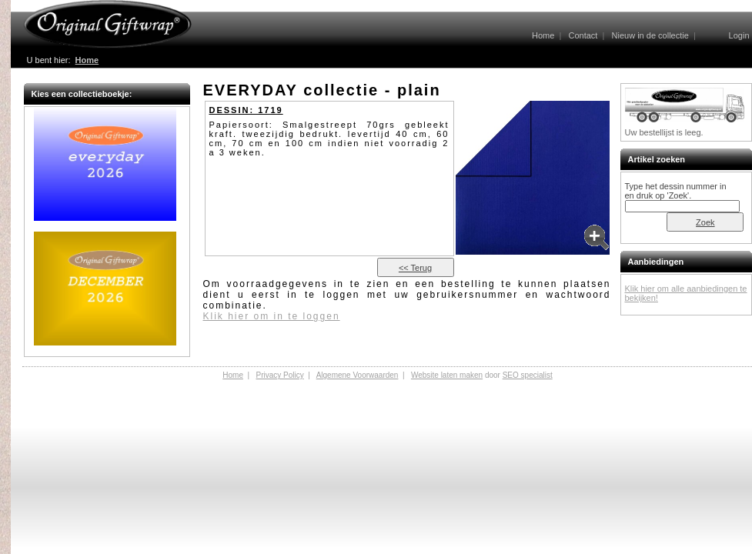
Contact (582, 35)
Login (739, 35)
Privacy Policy (279, 375)
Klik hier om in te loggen (271, 316)
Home (543, 35)
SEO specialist (528, 375)
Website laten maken (447, 375)
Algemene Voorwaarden (357, 375)
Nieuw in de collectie (650, 35)
